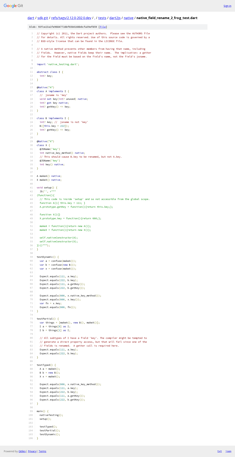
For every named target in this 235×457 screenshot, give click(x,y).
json (228, 451)
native (128, 18)
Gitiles (22, 451)
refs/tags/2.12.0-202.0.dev (71, 18)
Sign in (227, 6)
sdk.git (42, 18)
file (103, 26)
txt (219, 451)
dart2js (115, 18)
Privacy (32, 451)
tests (102, 18)
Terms (42, 451)
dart (31, 18)
